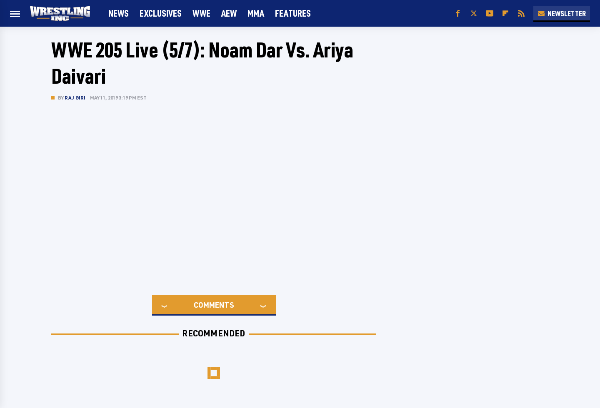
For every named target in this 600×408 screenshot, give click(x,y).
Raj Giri (75, 98)
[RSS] (521, 13)
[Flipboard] (505, 13)
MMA (256, 13)
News (118, 13)
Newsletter (562, 13)
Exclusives (161, 13)
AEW (229, 13)
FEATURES (293, 13)
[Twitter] (474, 13)
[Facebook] (458, 13)
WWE (201, 13)
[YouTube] (489, 13)
